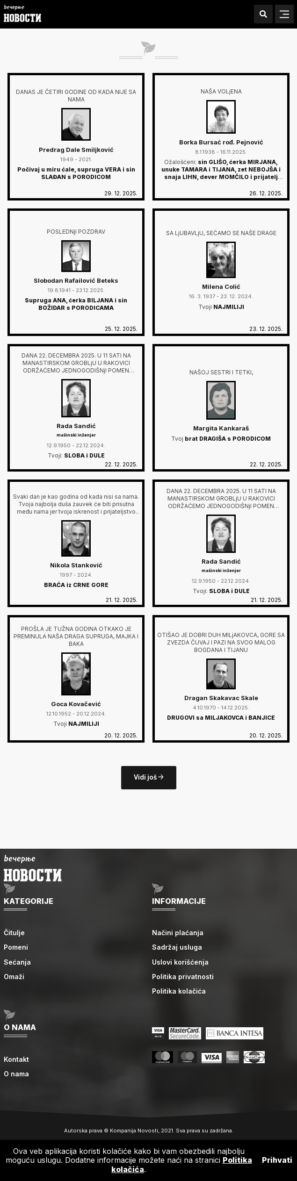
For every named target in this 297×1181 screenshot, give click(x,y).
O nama (16, 1074)
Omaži (14, 977)
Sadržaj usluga (177, 947)
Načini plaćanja (177, 933)
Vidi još (149, 777)
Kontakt (16, 1059)
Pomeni (16, 947)
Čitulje (14, 933)
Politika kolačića (179, 991)
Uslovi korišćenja (180, 962)
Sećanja (17, 962)
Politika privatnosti (183, 977)
